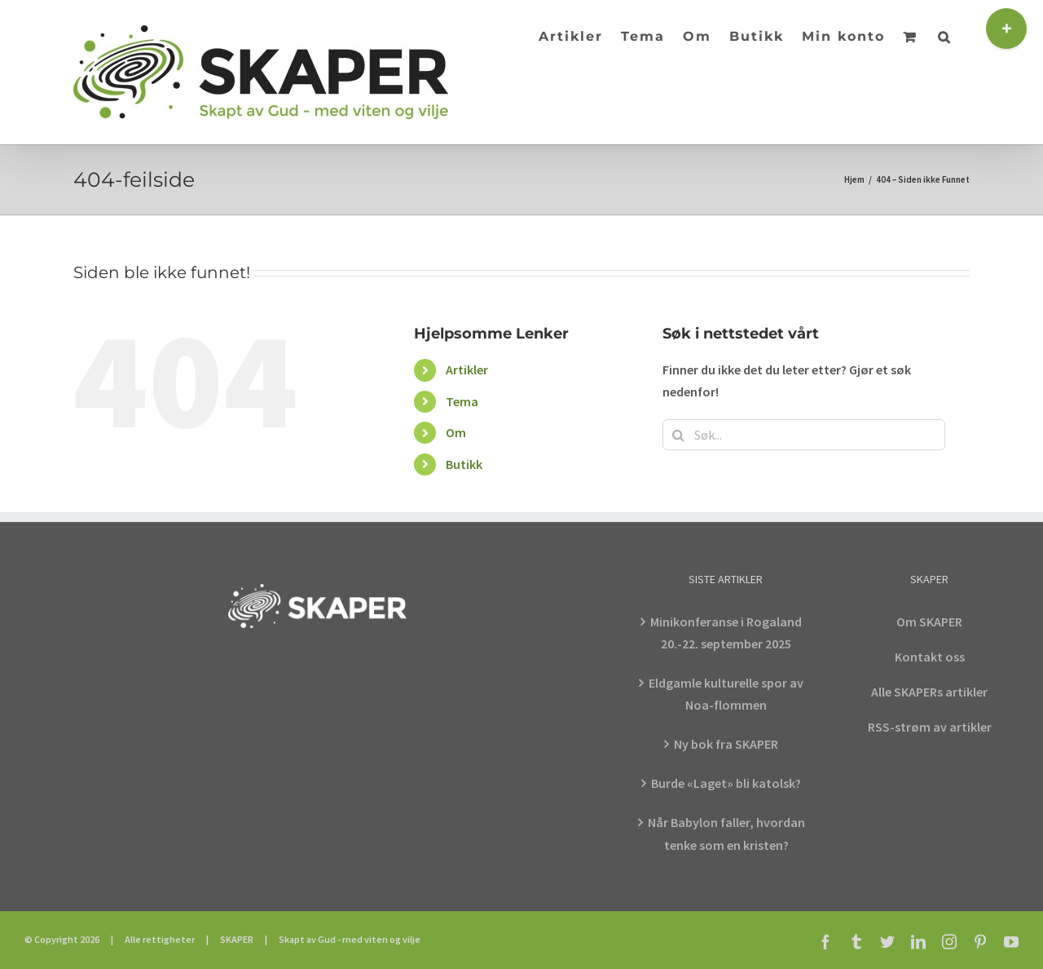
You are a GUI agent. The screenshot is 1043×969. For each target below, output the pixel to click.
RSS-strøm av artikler (930, 727)
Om (456, 432)
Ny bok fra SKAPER (726, 744)
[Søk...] (803, 434)
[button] (945, 35)
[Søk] (677, 434)
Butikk (464, 464)
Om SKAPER (929, 621)
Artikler (467, 369)
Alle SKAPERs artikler (929, 692)
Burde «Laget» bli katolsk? (726, 783)
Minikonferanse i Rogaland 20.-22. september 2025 (726, 632)
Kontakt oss (930, 656)
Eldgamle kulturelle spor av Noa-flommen (726, 694)
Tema (462, 401)
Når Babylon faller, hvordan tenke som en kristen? (726, 833)
